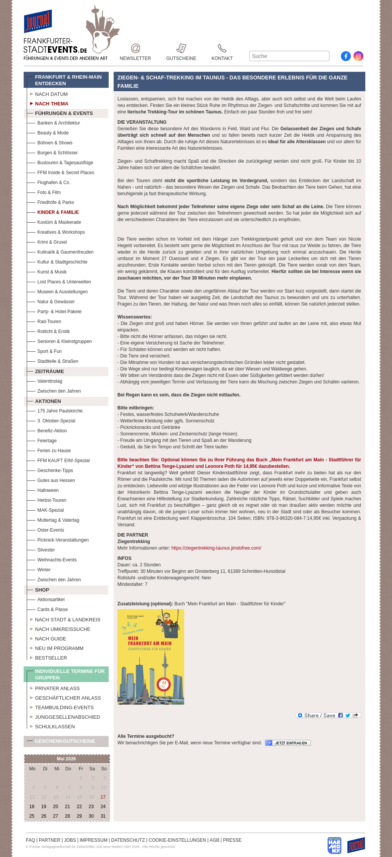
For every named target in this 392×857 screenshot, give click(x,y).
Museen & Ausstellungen (57, 290)
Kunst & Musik (47, 271)
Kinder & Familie (53, 211)
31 (103, 816)
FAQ (30, 840)
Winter (39, 568)
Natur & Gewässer (51, 300)
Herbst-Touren (46, 499)
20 (55, 806)
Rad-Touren (44, 320)
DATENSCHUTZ (128, 840)
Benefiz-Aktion (47, 429)
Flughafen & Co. (49, 181)
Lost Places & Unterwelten (59, 281)
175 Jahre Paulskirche (55, 410)
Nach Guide (46, 638)
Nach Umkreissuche (58, 628)
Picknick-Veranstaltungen (58, 539)
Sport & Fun (44, 350)
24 (103, 806)
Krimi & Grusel (47, 241)
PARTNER (49, 840)
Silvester (41, 549)
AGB (214, 840)
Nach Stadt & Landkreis (63, 619)
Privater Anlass (53, 687)
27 (55, 816)
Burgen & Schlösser (52, 151)
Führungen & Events (60, 112)
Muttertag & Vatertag (53, 519)
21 (67, 806)
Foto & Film (44, 191)
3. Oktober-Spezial (51, 420)
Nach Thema (47, 103)
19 (43, 806)
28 (67, 816)
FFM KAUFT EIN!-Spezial (58, 459)
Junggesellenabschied (63, 716)
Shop (38, 589)
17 (103, 797)
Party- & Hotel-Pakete (54, 310)
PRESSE (232, 840)
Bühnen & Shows (49, 142)
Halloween (43, 489)
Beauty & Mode (48, 132)
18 (31, 806)
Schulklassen (51, 725)
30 (90, 816)
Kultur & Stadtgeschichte (57, 261)
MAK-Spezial (45, 509)
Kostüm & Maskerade (54, 221)
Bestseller (47, 657)
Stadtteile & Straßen (52, 360)
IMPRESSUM (94, 840)
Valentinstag (44, 380)
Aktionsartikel (45, 598)
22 (79, 806)
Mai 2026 (66, 759)
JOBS (70, 840)
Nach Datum (47, 93)
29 (79, 816)
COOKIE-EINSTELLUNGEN (177, 840)
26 (43, 816)
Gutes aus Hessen (51, 479)
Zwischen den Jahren (54, 390)
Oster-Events (45, 529)
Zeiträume (45, 370)
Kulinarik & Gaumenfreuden (60, 251)
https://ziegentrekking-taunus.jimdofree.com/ (216, 548)
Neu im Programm (55, 647)
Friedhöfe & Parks (50, 201)
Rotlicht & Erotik (48, 330)
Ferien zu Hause (49, 449)
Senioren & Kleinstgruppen (59, 340)
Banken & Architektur (53, 122)
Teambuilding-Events (60, 706)
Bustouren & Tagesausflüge (60, 161)
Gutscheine (181, 48)
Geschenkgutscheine (61, 742)
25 (31, 816)
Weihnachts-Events (52, 559)
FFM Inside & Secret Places (60, 171)
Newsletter (135, 48)
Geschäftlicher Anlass (64, 697)
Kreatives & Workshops (56, 231)
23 (90, 806)
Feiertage (42, 439)
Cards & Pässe (47, 608)
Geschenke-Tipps (50, 469)
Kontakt (222, 48)
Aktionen (44, 400)
